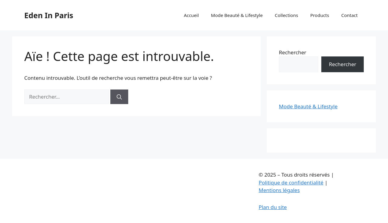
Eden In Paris (48, 15)
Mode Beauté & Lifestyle (237, 15)
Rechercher (292, 52)
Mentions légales (279, 190)
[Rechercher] (119, 97)
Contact (349, 15)
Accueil (191, 15)
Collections (286, 15)
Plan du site (273, 207)
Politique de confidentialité (291, 182)
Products (319, 15)
